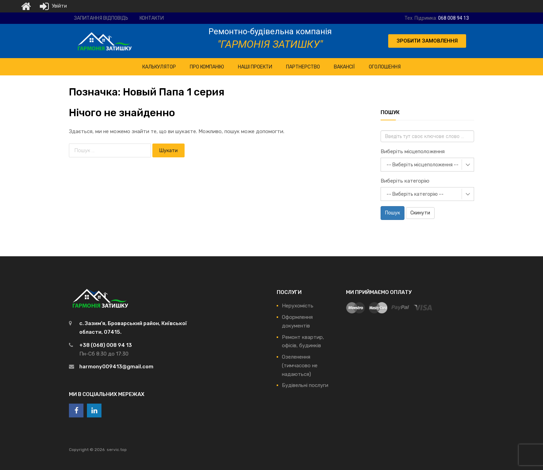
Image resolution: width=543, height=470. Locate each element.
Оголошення (385, 67)
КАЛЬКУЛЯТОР (159, 67)
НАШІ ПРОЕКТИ (255, 67)
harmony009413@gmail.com (116, 366)
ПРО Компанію (207, 67)
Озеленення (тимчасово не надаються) (300, 365)
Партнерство (303, 67)
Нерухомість (297, 306)
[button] (427, 41)
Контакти (152, 18)
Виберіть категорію (405, 181)
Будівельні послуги (305, 385)
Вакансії (344, 67)
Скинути (420, 213)
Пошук (392, 213)
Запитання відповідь (101, 18)
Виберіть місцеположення (413, 151)
